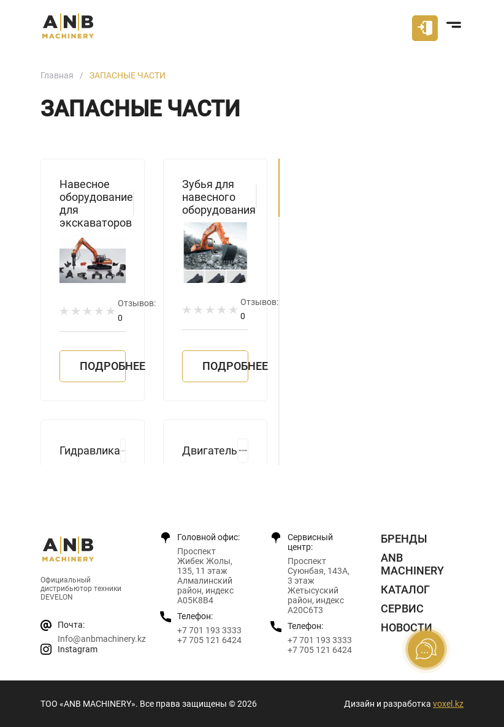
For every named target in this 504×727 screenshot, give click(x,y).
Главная (57, 75)
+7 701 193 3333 (209, 630)
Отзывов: (137, 310)
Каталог (405, 589)
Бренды (404, 538)
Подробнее (103, 366)
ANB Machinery (412, 564)
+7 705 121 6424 (209, 640)
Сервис (402, 608)
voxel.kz (448, 704)
